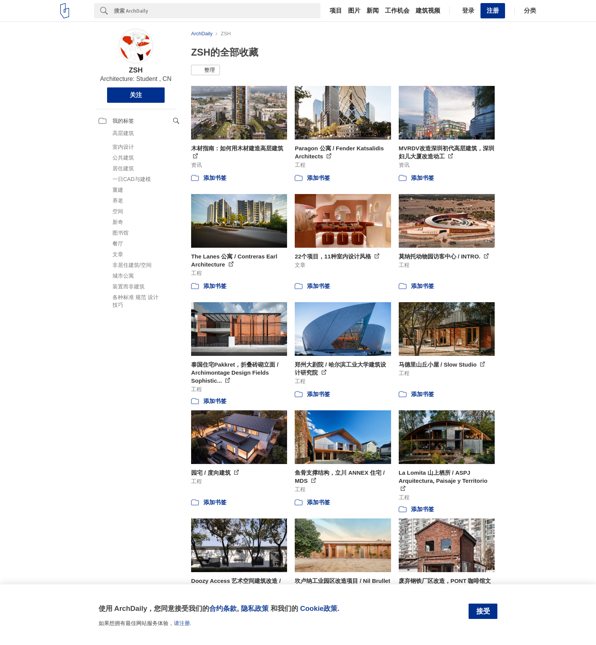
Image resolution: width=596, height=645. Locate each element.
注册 (493, 10)
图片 (354, 11)
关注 (136, 95)
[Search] (217, 10)
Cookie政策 (318, 608)
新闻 (373, 11)
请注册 (182, 623)
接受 (483, 611)
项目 (336, 11)
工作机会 (397, 11)
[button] (205, 70)
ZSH (136, 70)
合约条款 (223, 608)
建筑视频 (428, 11)
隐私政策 (255, 608)
